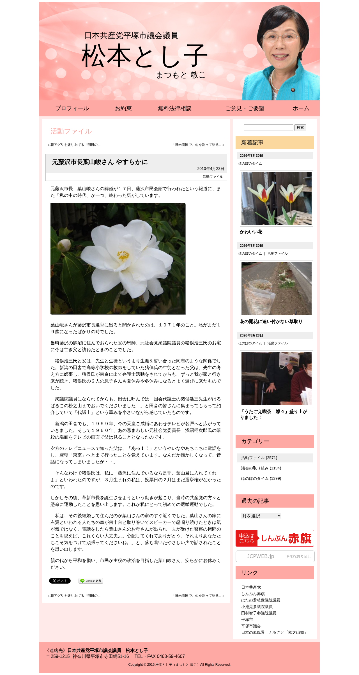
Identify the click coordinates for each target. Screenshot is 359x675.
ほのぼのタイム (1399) (261, 478)
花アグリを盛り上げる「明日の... (75, 145)
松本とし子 (145, 55)
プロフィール (72, 108)
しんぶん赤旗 (253, 593)
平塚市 (247, 619)
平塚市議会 (251, 626)
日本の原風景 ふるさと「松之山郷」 (274, 632)
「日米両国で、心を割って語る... (197, 145)
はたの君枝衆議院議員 (260, 600)
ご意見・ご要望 (244, 108)
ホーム (301, 108)
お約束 (123, 108)
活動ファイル (213, 177)
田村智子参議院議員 (259, 613)
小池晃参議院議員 (257, 606)
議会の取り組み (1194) (261, 468)
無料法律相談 (175, 108)
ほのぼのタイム (250, 163)
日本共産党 (251, 587)
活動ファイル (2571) (259, 457)
